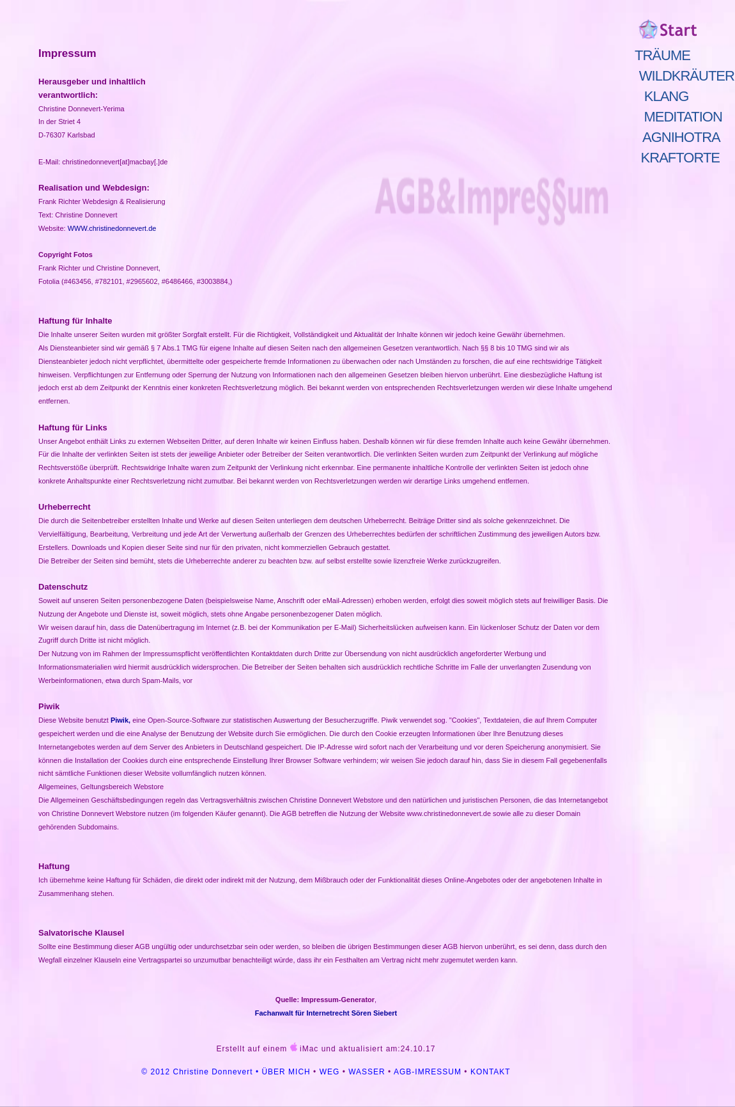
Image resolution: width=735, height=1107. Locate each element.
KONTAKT (490, 1071)
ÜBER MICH (285, 1071)
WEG (330, 1071)
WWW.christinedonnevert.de (112, 228)
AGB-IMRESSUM (427, 1071)
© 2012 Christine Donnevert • (201, 1071)
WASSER (366, 1071)
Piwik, (120, 720)
